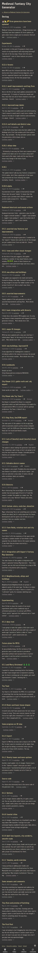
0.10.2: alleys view (9, 146)
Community (33, 951)
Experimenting (7, 600)
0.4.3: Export (7, 736)
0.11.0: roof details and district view (16, 124)
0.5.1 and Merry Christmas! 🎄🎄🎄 (16, 665)
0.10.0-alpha (7, 186)
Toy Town (5, 686)
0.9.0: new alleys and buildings (14, 272)
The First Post (7, 924)
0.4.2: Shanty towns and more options (17, 757)
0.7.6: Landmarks (8, 365)
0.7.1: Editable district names (13, 463)
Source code (6, 779)
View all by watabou (11, 946)
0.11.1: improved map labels (13, 105)
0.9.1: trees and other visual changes (16, 251)
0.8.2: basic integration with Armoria (16, 310)
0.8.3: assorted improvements (13, 293)
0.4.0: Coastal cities (9, 814)
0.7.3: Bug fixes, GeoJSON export (14, 418)
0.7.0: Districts (7, 485)
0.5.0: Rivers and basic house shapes (16, 705)
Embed (25, 946)
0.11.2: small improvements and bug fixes (18, 86)
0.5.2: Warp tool (8, 622)
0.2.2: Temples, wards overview (14, 860)
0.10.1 (4, 167)
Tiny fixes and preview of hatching (15, 903)
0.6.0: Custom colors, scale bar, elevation (18, 506)
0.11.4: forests (7, 65)
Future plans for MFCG (10, 643)
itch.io (3, 946)
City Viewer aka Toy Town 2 (12, 396)
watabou (18, 27)
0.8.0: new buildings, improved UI (15, 346)
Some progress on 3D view (12, 724)
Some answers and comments (13, 881)
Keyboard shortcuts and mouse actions (17, 207)
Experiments (7, 43)
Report (20, 946)
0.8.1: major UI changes (11, 329)
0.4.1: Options (7, 793)
